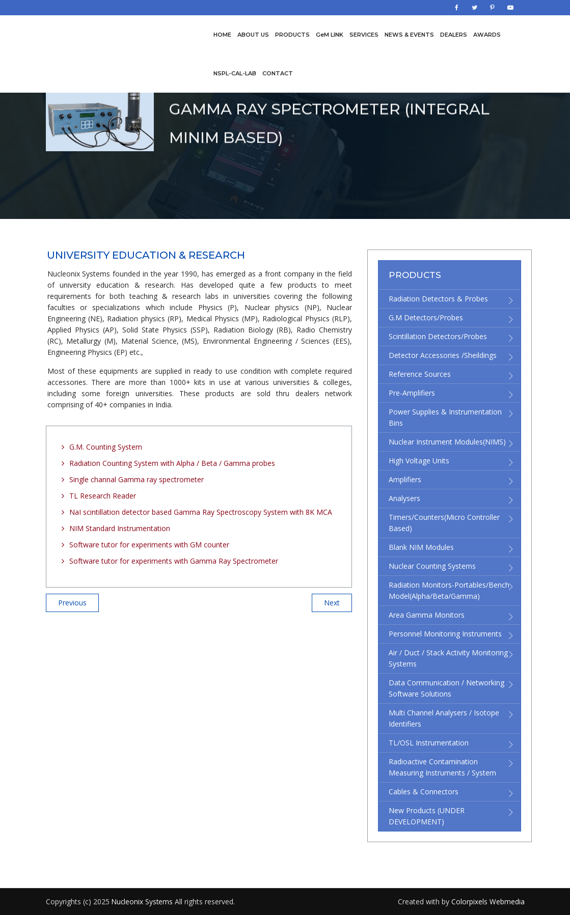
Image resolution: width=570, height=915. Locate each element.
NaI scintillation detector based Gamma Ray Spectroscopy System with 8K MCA (200, 512)
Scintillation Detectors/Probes (438, 336)
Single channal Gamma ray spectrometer (136, 479)
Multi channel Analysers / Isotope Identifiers (444, 718)
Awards (487, 34)
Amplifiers (405, 479)
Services (363, 34)
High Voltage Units (419, 460)
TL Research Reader (102, 496)
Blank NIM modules (421, 547)
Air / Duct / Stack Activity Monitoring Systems (448, 658)
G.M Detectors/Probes (426, 317)
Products (292, 34)
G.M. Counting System (105, 447)
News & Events (409, 34)
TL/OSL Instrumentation (429, 742)
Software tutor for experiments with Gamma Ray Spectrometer (173, 561)
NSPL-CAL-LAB (234, 73)
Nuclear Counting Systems (432, 566)
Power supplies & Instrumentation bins (445, 417)
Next (332, 602)
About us (253, 34)
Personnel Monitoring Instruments (445, 634)
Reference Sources (420, 374)
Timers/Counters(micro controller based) (444, 522)
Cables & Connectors (423, 791)
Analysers (404, 498)
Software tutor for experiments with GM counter (149, 544)
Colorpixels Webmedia (488, 901)
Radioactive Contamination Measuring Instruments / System (442, 767)
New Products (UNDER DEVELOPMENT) (427, 816)
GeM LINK (329, 34)
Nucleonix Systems (143, 901)
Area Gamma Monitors (427, 615)
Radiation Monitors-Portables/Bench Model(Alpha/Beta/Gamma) (449, 590)
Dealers (453, 34)
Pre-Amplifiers (412, 393)
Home (222, 34)
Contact (277, 73)
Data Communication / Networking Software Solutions (446, 688)
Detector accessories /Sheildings (443, 355)
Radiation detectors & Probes (438, 298)
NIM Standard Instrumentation (119, 528)
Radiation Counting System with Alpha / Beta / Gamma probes (172, 463)
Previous (72, 602)
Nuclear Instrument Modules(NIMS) (447, 442)
